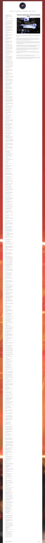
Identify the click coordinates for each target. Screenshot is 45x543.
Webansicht (38, 541)
